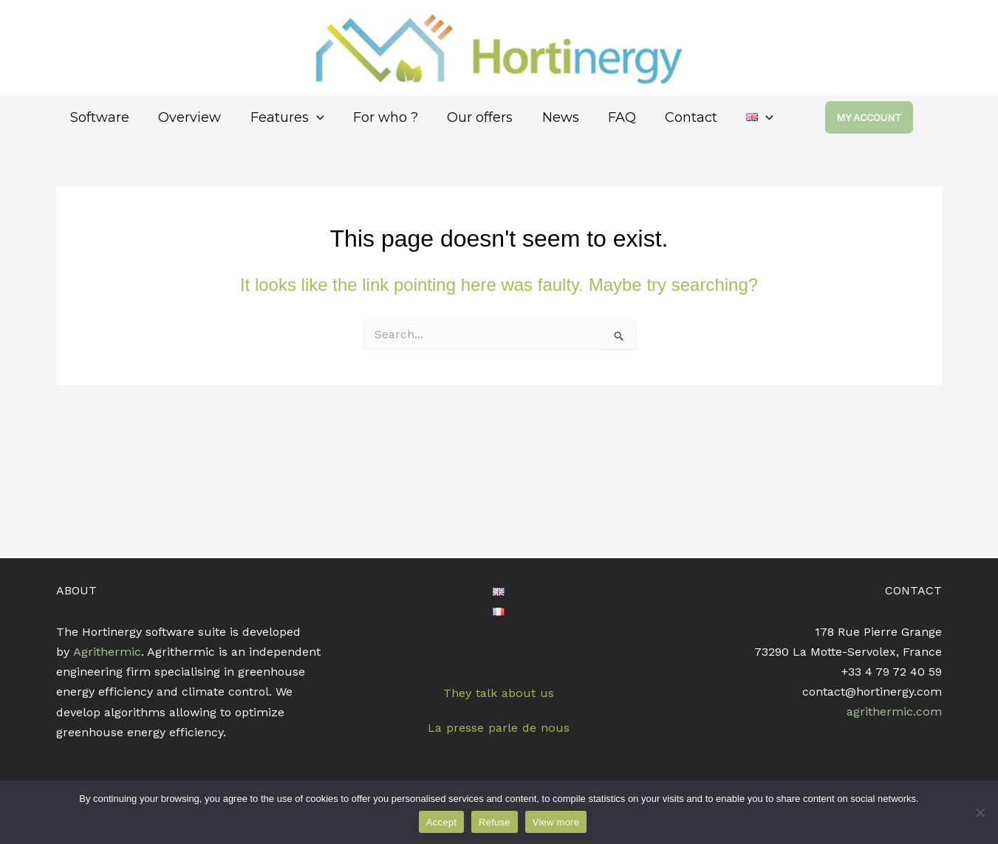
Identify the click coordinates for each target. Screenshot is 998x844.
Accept (441, 822)
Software (99, 117)
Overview (186, 117)
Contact (672, 117)
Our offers (469, 117)
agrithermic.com (894, 712)
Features (281, 117)
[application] (310, 117)
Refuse (494, 822)
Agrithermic (107, 652)
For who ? (376, 117)
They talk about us (499, 692)
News (546, 117)
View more (556, 822)
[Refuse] (979, 812)
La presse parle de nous (499, 727)
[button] (884, 117)
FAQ (606, 117)
